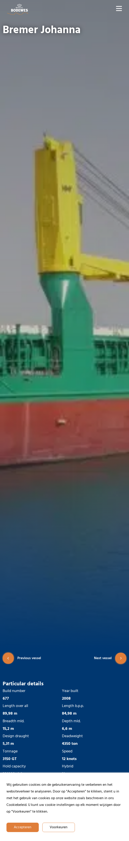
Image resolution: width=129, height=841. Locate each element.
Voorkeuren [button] (59, 827)
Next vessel (110, 658)
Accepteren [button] (22, 827)
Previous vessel (22, 658)
